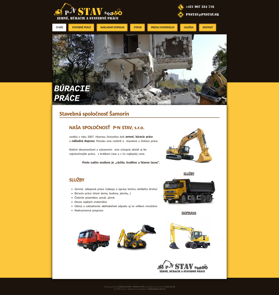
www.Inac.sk (170, 287)
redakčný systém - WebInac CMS (131, 287)
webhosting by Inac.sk (156, 289)
